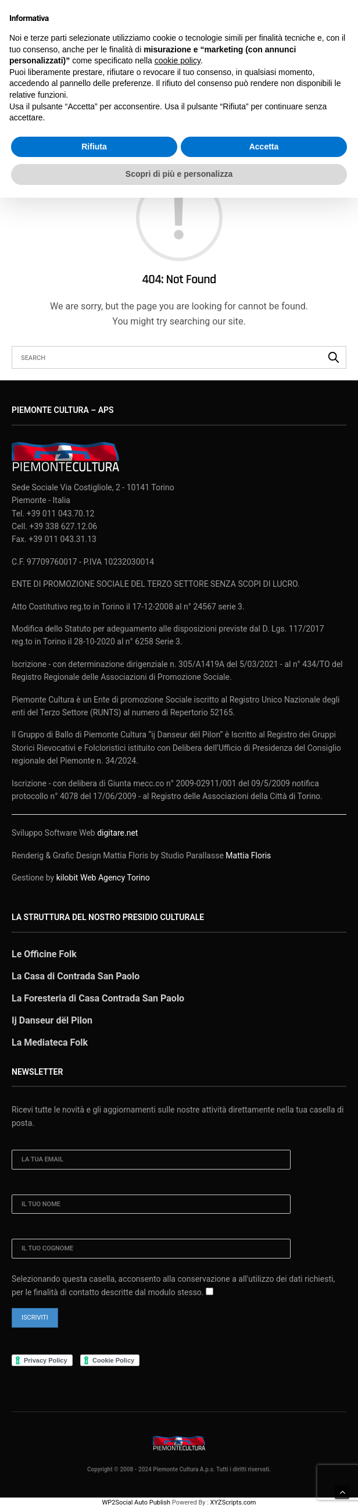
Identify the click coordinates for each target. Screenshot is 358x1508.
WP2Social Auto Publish (136, 1502)
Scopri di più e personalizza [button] (179, 174)
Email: (22, 1142)
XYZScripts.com (233, 1502)
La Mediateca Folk (50, 1042)
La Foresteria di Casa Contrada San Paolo (98, 998)
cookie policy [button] (178, 60)
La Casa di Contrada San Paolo (75, 976)
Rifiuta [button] (94, 146)
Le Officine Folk (44, 954)
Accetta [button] (264, 146)
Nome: (21, 1187)
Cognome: (28, 1231)
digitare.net (117, 832)
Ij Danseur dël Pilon (52, 1020)
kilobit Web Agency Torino (103, 877)
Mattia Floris (248, 855)
